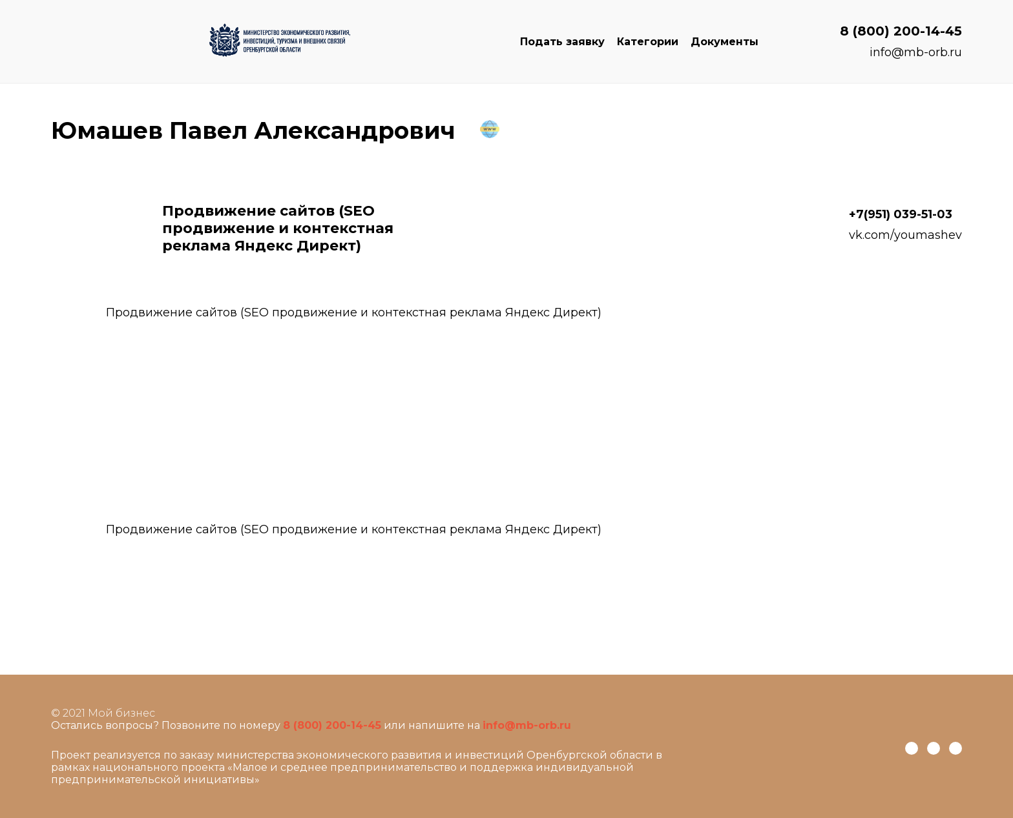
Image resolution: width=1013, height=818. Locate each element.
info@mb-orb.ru (916, 52)
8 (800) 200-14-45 (901, 31)
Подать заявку (562, 42)
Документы (724, 42)
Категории (647, 42)
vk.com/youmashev (905, 235)
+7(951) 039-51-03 (900, 214)
